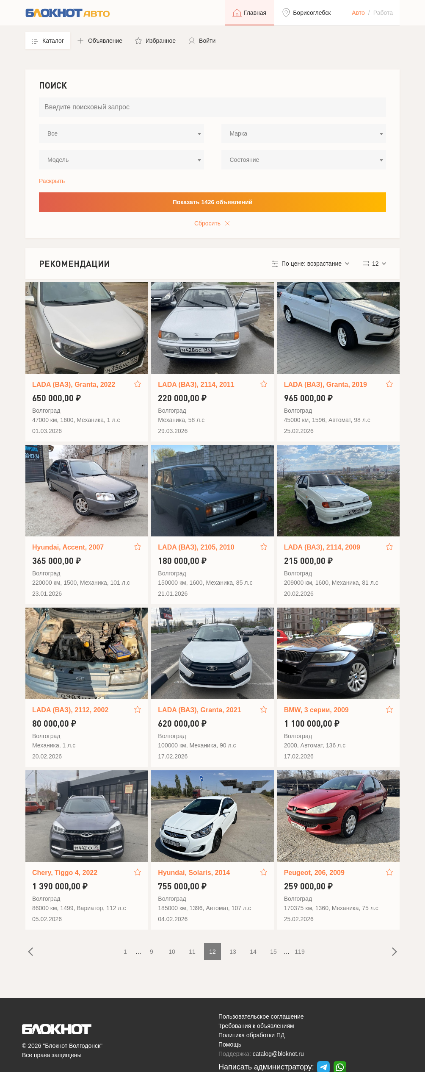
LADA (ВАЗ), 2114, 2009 (322, 547)
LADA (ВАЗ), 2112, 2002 (70, 710)
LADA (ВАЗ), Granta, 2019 (325, 384)
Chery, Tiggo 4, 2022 (64, 872)
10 (171, 951)
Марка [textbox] (239, 133)
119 (299, 951)
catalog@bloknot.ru (278, 1053)
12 (212, 951)
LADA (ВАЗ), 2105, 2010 (196, 547)
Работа (383, 12)
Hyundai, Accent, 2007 (68, 547)
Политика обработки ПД (251, 1035)
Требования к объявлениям (256, 1025)
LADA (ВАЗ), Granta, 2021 (199, 710)
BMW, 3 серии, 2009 (316, 710)
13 (232, 951)
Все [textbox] (52, 133)
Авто (358, 12)
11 (192, 951)
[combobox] (121, 133)
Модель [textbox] (58, 159)
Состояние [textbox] (244, 159)
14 (253, 951)
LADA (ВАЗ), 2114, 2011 (196, 384)
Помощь (229, 1044)
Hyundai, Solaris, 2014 (194, 872)
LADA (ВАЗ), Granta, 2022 (73, 384)
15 (273, 951)
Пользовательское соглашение (261, 1016)
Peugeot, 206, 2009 (314, 872)
